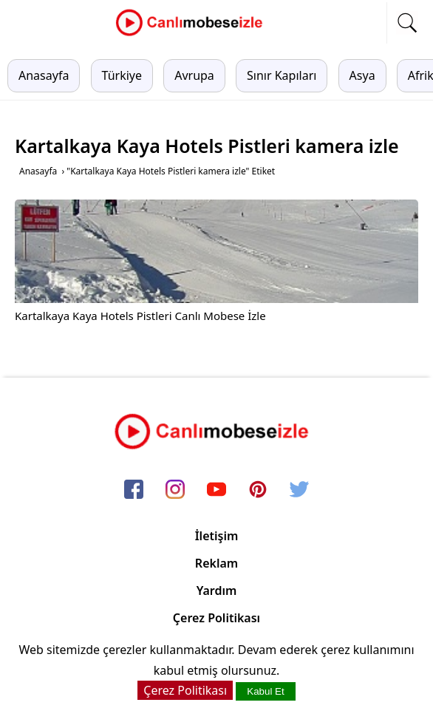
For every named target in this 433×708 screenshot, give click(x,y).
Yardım (217, 590)
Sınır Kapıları (281, 75)
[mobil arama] (407, 23)
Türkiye (122, 75)
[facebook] (133, 490)
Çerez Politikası (216, 618)
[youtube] (216, 490)
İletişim (217, 536)
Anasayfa (43, 75)
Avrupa (194, 75)
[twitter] (299, 490)
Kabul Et (265, 691)
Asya (362, 75)
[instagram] (175, 490)
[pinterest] (257, 490)
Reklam (216, 563)
